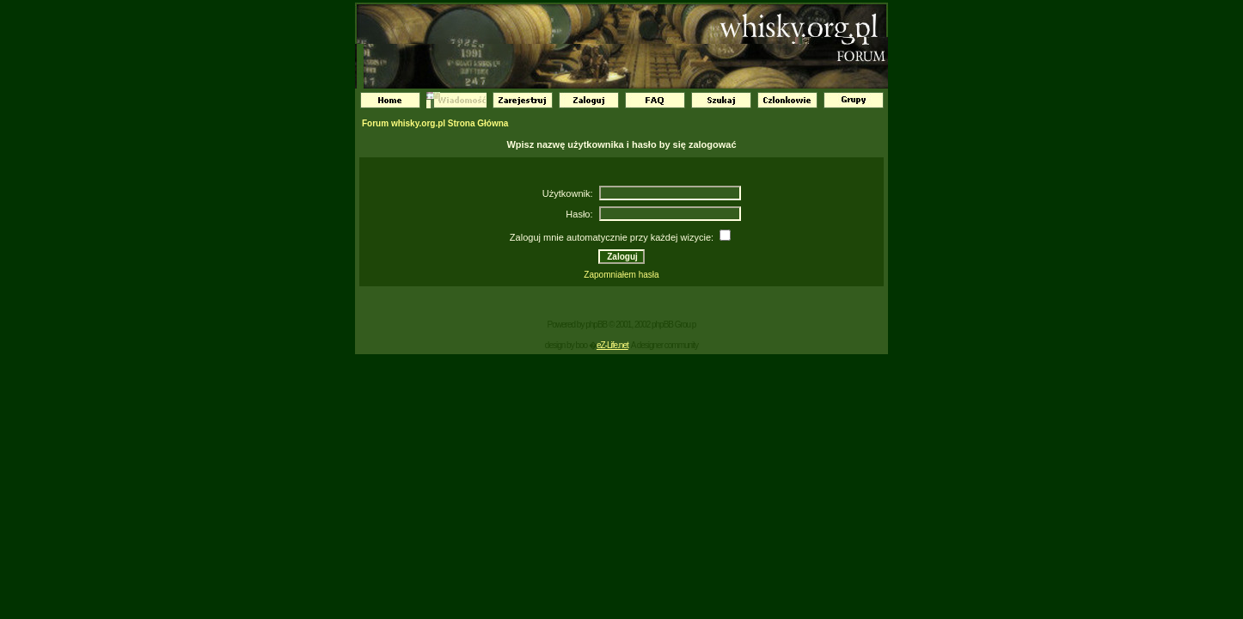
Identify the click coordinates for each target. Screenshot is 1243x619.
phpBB (596, 324)
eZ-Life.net (612, 345)
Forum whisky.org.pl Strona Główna (435, 123)
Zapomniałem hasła (621, 274)
